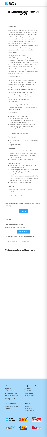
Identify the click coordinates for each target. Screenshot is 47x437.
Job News (7, 408)
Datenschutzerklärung (11, 395)
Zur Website (23, 232)
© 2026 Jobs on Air (10, 399)
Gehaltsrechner (29, 410)
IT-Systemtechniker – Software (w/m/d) (17, 241)
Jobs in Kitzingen (29, 393)
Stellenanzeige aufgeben (12, 406)
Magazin (27, 406)
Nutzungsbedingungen (11, 393)
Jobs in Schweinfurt (30, 395)
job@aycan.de (17, 195)
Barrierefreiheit (9, 391)
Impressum (8, 389)
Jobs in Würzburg (30, 391)
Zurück (23, 211)
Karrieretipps (28, 408)
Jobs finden (28, 389)
